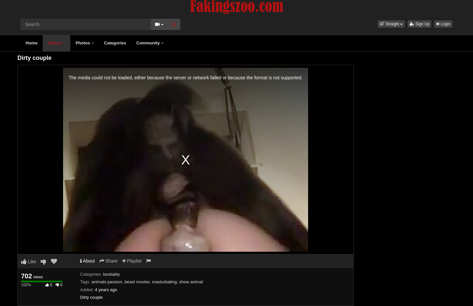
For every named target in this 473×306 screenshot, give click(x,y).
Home (31, 42)
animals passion (107, 281)
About (87, 261)
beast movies (137, 281)
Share (109, 261)
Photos (85, 42)
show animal (191, 281)
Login (443, 24)
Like (28, 261)
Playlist (132, 261)
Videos (56, 42)
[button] (391, 24)
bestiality (111, 274)
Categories (115, 42)
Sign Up (419, 24)
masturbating (164, 281)
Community (150, 42)
